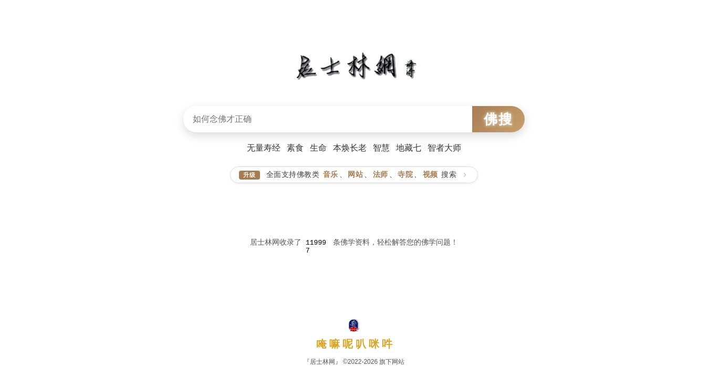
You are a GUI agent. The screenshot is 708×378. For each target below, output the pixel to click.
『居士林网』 (322, 361)
